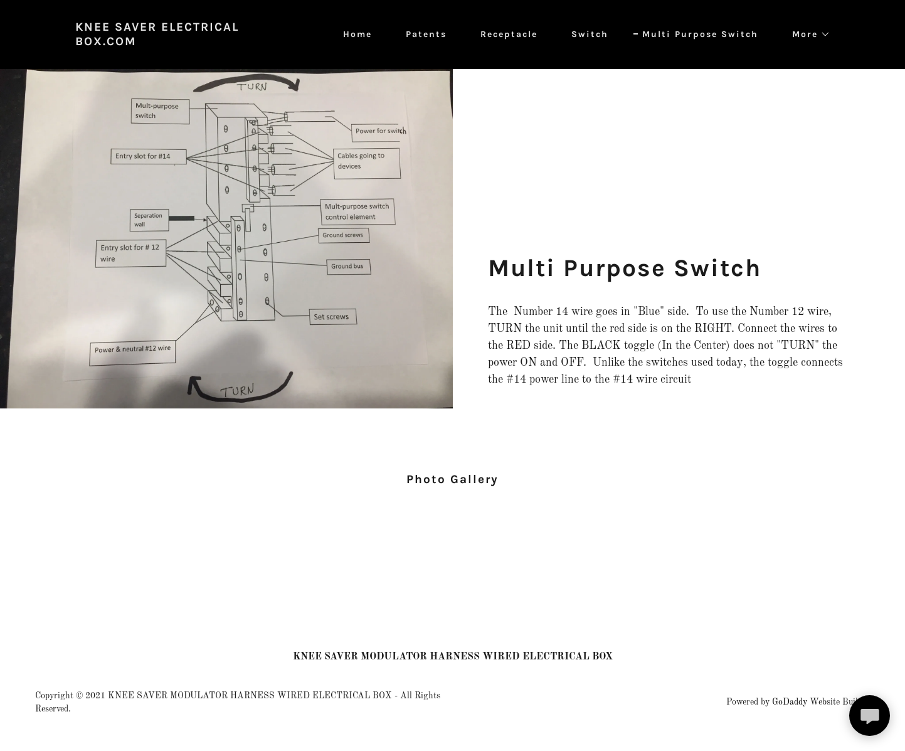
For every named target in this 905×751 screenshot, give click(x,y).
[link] (189, 43)
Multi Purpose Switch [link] (700, 34)
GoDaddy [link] (789, 702)
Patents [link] (426, 34)
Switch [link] (589, 34)
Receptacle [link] (508, 34)
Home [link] (357, 34)
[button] (806, 34)
